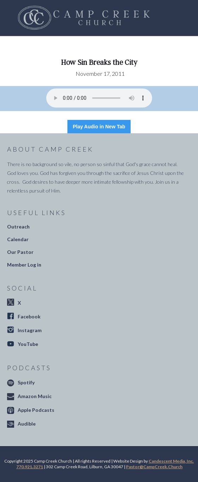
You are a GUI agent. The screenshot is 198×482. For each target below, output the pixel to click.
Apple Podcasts (36, 410)
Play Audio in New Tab (99, 126)
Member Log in (24, 265)
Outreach (18, 227)
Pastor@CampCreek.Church (154, 466)
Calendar (18, 239)
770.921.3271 (29, 466)
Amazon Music (35, 396)
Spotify (26, 382)
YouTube (28, 344)
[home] (82, 18)
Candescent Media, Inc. (171, 461)
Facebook (29, 316)
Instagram (30, 330)
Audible (27, 424)
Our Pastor (20, 252)
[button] (173, 18)
